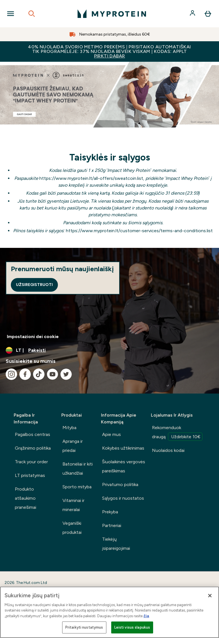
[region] (109, 612)
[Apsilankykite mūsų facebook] (25, 374)
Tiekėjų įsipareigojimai (116, 543)
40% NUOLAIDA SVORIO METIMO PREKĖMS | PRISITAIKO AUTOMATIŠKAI (109, 51)
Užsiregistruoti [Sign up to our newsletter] (34, 284)
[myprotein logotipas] (112, 13)
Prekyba (110, 511)
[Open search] (32, 14)
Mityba (69, 427)
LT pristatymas (30, 475)
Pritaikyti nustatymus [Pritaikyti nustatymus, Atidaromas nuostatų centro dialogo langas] (84, 627)
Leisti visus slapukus (132, 627)
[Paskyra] (193, 14)
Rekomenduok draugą (177, 433)
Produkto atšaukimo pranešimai (25, 498)
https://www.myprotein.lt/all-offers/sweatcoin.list (91, 178)
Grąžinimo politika (33, 448)
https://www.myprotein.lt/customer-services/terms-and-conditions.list (139, 230)
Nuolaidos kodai (168, 450)
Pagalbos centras (32, 434)
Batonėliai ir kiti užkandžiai (77, 468)
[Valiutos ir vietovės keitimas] (109, 350)
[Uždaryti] (210, 595)
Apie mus (111, 434)
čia (146, 616)
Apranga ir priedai (72, 446)
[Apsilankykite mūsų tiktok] (38, 374)
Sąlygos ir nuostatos (123, 498)
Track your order (31, 461)
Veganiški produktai (72, 527)
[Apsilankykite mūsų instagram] (11, 374)
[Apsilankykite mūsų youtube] (52, 374)
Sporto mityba (77, 486)
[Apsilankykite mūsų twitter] (66, 374)
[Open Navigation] (10, 13)
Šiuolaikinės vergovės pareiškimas (123, 466)
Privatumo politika (120, 484)
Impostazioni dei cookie (33, 336)
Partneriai (111, 525)
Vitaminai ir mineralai (73, 505)
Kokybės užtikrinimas (123, 448)
